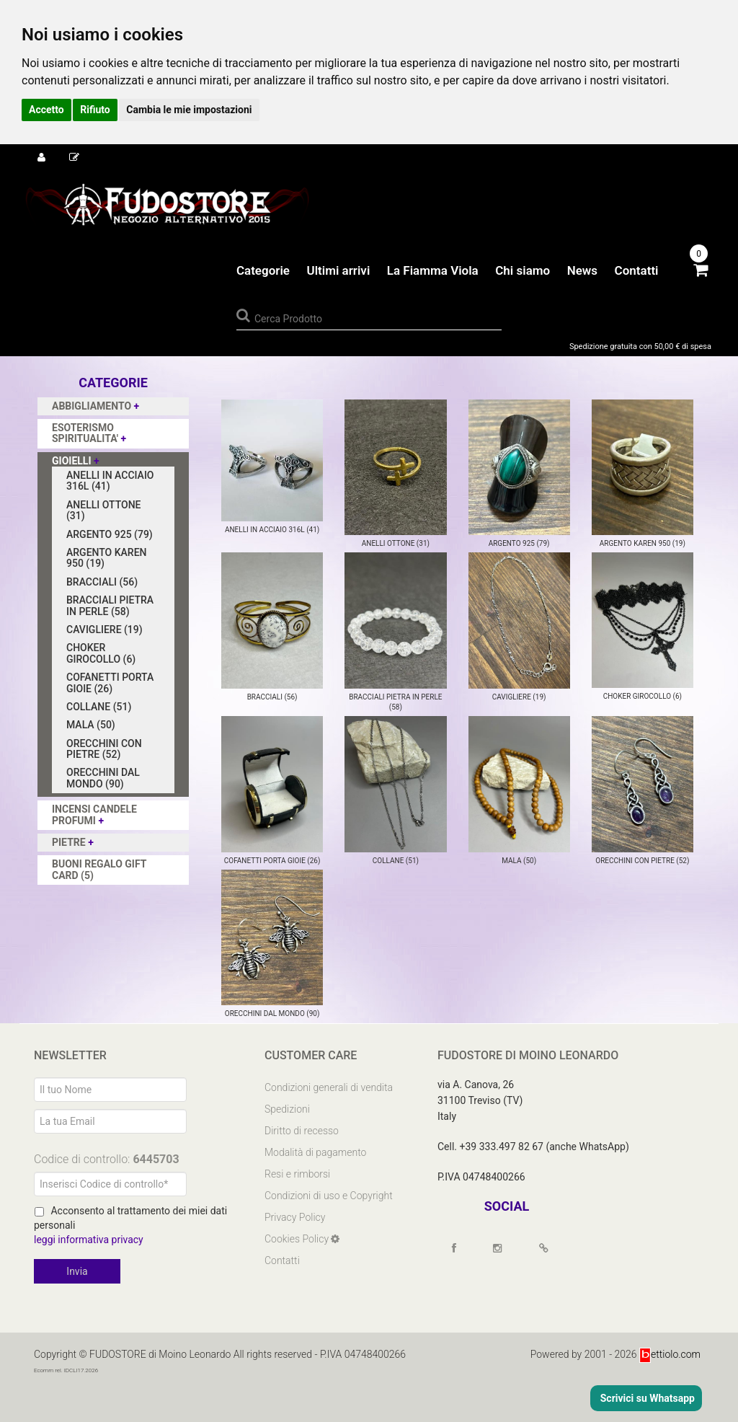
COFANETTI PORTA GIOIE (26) (110, 682)
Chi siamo (522, 270)
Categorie (263, 270)
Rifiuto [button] (95, 109)
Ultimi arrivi (338, 270)
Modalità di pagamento (315, 1152)
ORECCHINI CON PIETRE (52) (104, 749)
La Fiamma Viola (433, 270)
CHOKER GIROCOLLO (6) (100, 653)
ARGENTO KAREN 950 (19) (106, 558)
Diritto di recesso (301, 1130)
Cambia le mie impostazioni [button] (189, 109)
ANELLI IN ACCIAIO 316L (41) (110, 480)
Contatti (637, 270)
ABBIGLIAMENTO (93, 406)
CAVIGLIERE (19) (104, 629)
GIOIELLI (73, 461)
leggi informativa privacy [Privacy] (88, 1239)
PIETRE (70, 842)
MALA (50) (90, 724)
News (582, 270)
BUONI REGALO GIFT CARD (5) (99, 869)
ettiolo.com (670, 1353)
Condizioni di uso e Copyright (328, 1195)
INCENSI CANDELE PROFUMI (94, 814)
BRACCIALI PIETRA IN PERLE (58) (110, 605)
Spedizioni (287, 1109)
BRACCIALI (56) (102, 582)
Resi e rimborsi (297, 1174)
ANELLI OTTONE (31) (103, 510)
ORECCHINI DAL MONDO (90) (103, 778)
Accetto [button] (46, 109)
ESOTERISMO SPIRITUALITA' (86, 433)
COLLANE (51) (98, 706)
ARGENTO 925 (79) (109, 534)
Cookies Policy (297, 1239)
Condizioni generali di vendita (328, 1087)
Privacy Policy (294, 1217)
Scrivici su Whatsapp (646, 1398)
